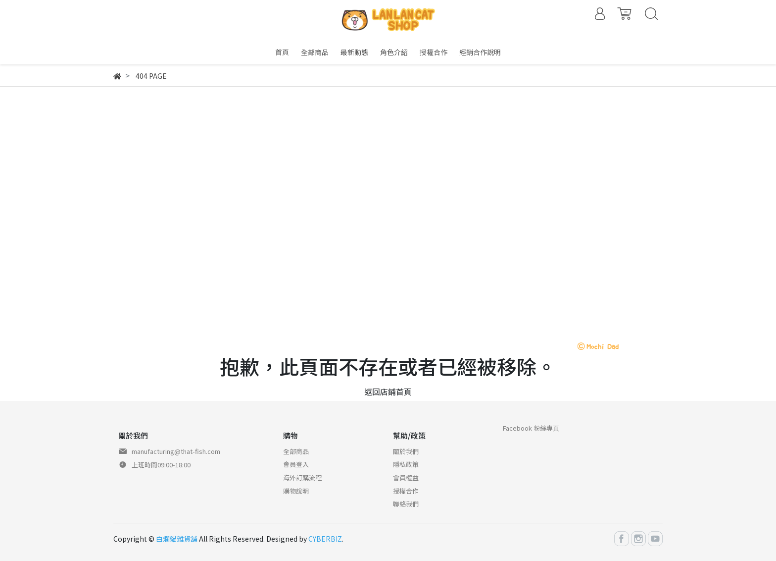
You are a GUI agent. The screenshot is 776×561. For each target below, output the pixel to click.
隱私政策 (406, 464)
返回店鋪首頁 (388, 391)
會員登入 (296, 464)
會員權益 (406, 477)
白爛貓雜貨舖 (176, 539)
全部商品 (296, 451)
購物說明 (296, 491)
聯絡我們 (406, 503)
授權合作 (406, 491)
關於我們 (406, 451)
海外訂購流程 (302, 477)
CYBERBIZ (325, 539)
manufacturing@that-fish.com (176, 451)
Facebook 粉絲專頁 (531, 428)
